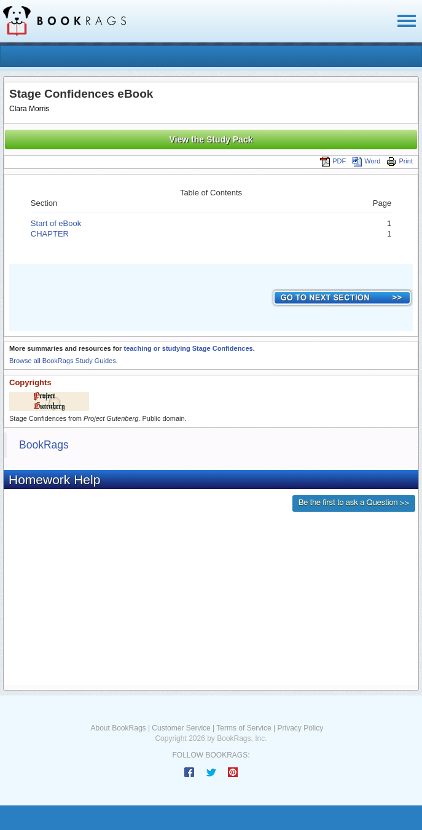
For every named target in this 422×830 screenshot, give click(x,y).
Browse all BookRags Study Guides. (63, 360)
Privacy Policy (300, 728)
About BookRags (118, 728)
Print (399, 161)
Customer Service (181, 728)
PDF (333, 161)
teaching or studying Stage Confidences (187, 348)
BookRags (44, 445)
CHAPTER (50, 233)
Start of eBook (56, 223)
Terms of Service (243, 728)
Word (366, 161)
